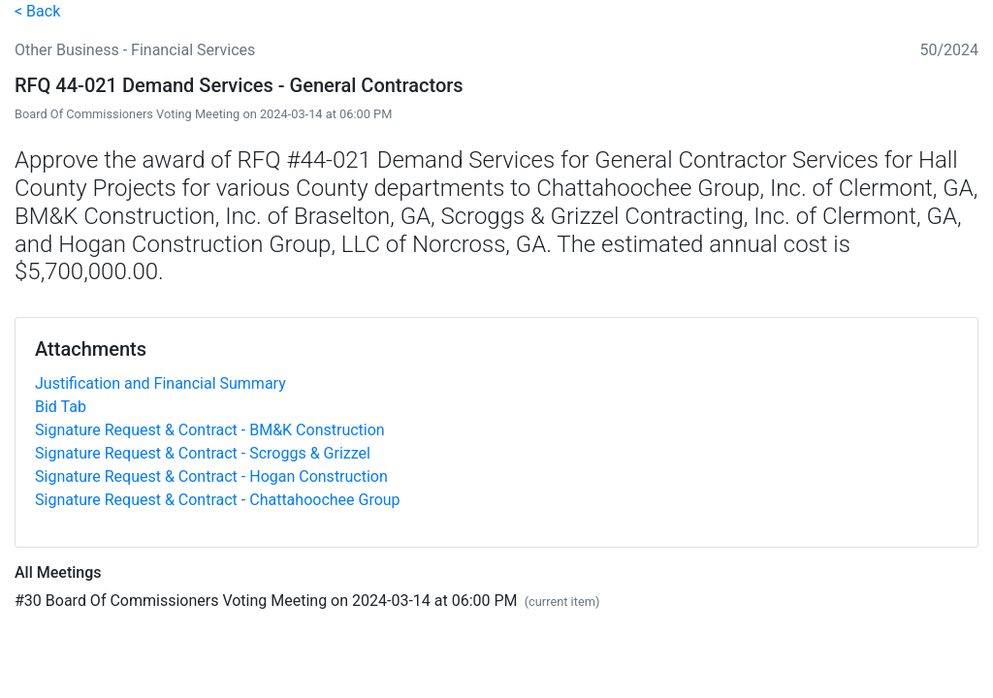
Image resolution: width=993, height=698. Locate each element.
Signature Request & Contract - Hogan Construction (211, 476)
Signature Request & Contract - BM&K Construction (210, 430)
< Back (37, 11)
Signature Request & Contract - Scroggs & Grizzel (202, 453)
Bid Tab (60, 406)
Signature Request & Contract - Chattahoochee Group (217, 500)
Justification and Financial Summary (160, 383)
